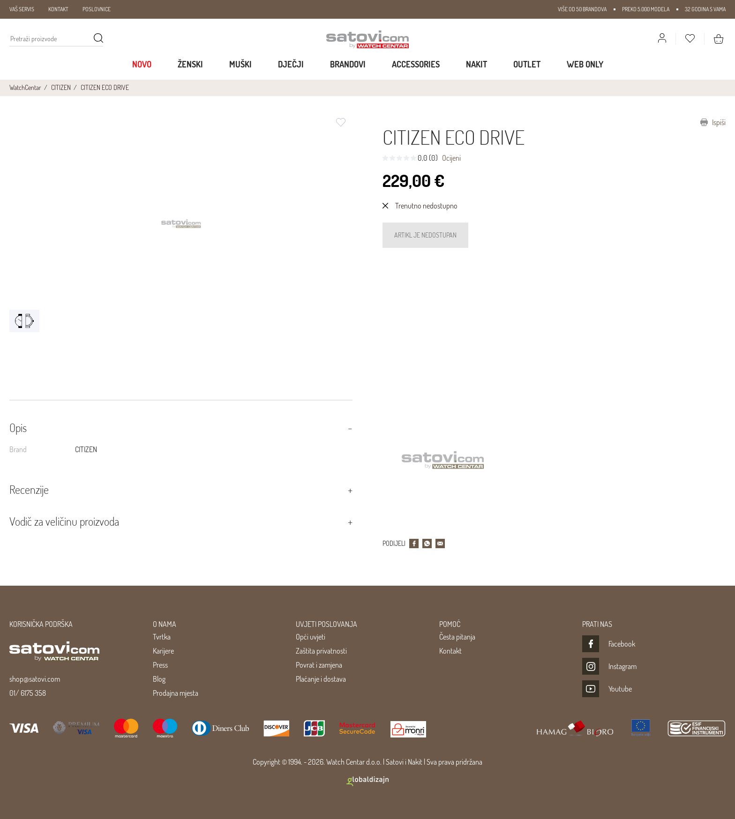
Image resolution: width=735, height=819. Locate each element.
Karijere (163, 650)
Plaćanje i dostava (321, 679)
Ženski (190, 64)
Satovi (395, 762)
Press (160, 665)
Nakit (476, 64)
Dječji (291, 64)
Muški (240, 64)
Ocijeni (451, 158)
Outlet (526, 64)
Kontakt (450, 650)
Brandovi (348, 64)
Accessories (416, 64)
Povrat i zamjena (319, 665)
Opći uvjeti (310, 636)
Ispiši (713, 122)
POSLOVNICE (96, 9)
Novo (141, 64)
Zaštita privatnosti (321, 650)
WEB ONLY (585, 64)
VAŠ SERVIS (21, 9)
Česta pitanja (457, 636)
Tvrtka (162, 636)
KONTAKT (58, 9)
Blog (159, 679)
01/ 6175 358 (27, 693)
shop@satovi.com (34, 679)
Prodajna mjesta (175, 693)
